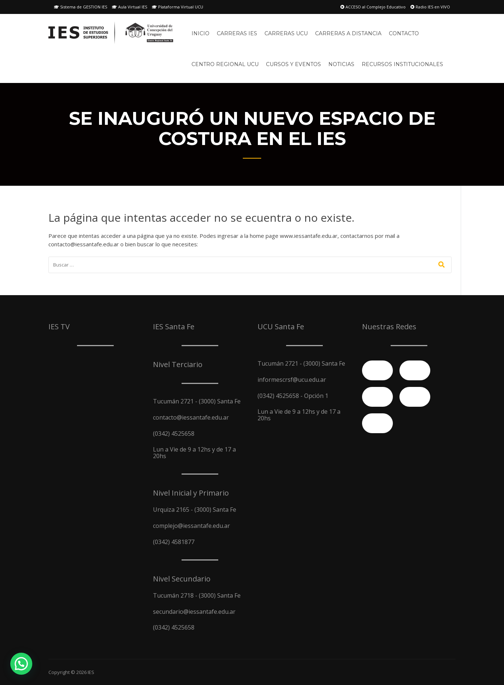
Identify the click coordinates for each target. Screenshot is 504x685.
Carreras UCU (286, 33)
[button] (21, 664)
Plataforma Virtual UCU (177, 7)
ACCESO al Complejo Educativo (373, 7)
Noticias (341, 64)
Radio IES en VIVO (430, 7)
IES (91, 672)
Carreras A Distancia (348, 33)
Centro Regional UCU (225, 64)
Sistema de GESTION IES (80, 7)
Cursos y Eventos (293, 64)
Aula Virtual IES (129, 7)
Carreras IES (237, 33)
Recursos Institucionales (402, 64)
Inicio (200, 33)
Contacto (404, 33)
